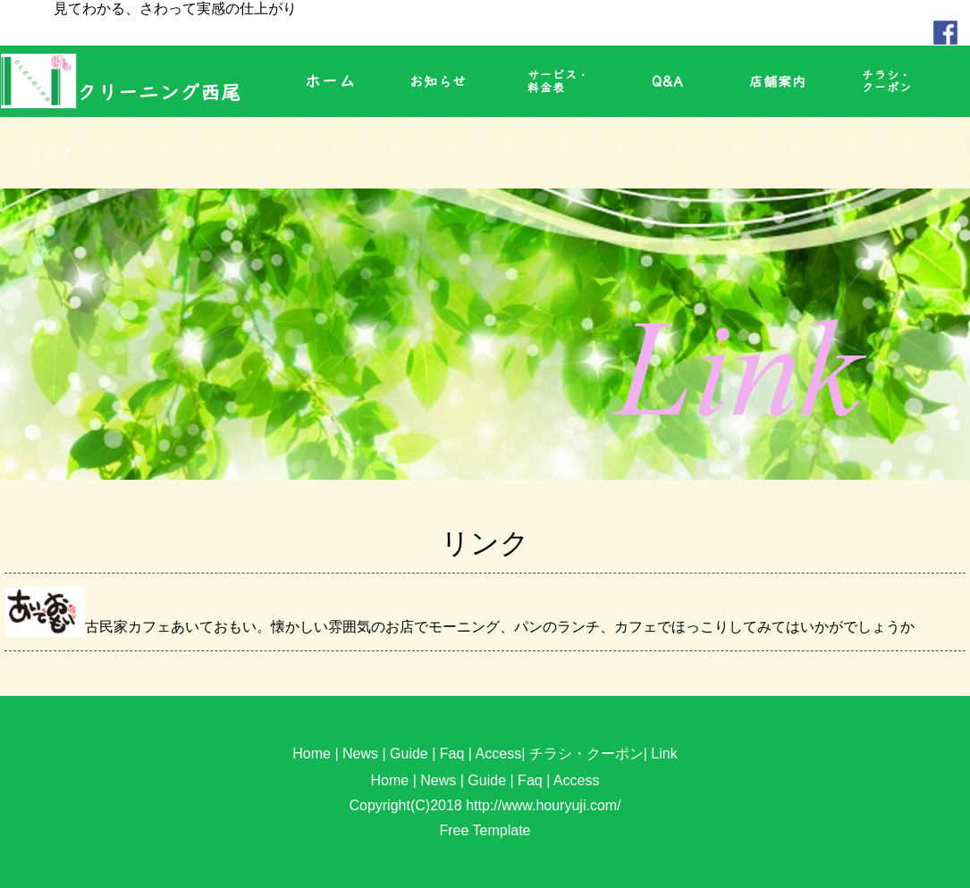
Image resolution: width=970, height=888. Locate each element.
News (360, 753)
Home (311, 753)
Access (499, 753)
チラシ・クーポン (586, 753)
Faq (452, 753)
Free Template (485, 830)
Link (664, 753)
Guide (409, 753)
